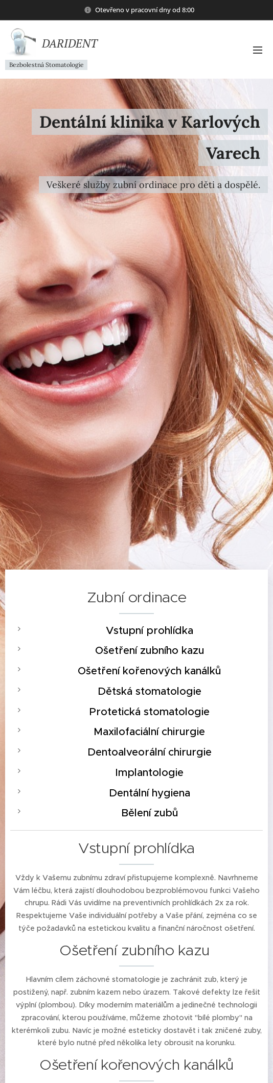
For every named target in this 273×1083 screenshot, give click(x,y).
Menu (257, 50)
